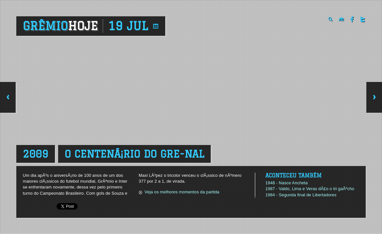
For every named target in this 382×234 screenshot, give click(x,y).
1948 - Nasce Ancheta (286, 182)
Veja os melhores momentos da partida (182, 191)
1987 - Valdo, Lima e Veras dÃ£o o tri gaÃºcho (309, 188)
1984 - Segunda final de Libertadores (300, 194)
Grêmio (60, 26)
